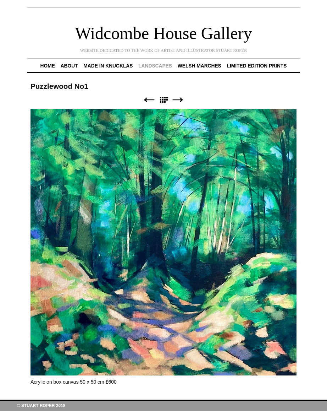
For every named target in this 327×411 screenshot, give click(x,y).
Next (178, 100)
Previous (149, 100)
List (163, 100)
